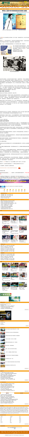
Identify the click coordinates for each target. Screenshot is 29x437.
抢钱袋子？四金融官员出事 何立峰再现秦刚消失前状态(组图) (8, 375)
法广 (5, 409)
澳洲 (14, 412)
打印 (23, 12)
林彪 (26, 412)
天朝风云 (3, 7)
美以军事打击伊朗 (2, 322)
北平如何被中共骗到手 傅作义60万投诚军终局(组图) (6, 306)
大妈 (12, 410)
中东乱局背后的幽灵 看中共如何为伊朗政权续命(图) (6, 376)
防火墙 (24, 410)
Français (21, 431)
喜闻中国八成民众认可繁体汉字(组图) (6, 196)
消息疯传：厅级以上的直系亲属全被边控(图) (6, 395)
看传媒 (21, 432)
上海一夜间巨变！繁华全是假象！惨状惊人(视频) (6, 378)
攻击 (22, 80)
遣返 (4, 412)
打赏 (20, 12)
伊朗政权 (16, 289)
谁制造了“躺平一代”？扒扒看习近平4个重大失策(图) (7, 245)
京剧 (15, 186)
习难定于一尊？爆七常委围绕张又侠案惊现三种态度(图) (7, 383)
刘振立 (5, 223)
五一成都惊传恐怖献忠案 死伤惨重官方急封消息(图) (6, 372)
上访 (0, 411)
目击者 (17, 233)
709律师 (27, 410)
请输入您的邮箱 (10, 427)
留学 (2, 412)
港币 (25, 409)
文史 (20, 6)
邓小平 (24, 412)
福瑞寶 (24, 432)
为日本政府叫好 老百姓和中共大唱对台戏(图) (6, 384)
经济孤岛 (24, 289)
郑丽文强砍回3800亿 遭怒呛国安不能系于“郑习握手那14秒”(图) (8, 400)
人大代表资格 (8, 223)
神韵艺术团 (8, 432)
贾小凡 (1, 417)
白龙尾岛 (14, 411)
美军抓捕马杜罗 (2, 324)
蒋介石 (21, 412)
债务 (15, 409)
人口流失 (5, 280)
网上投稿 (2, 431)
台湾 (7, 410)
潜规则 (9, 280)
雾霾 (20, 410)
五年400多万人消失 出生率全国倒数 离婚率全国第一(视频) (6, 278)
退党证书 (27, 432)
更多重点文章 (26, 368)
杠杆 (16, 409)
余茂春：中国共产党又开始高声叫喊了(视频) (11, 348)
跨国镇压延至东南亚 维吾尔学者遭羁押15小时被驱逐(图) (12, 335)
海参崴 (5, 410)
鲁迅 (2, 37)
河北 (14, 233)
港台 (11, 6)
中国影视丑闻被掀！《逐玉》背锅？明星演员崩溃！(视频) (14, 269)
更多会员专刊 (26, 309)
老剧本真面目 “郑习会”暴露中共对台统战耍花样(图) (7, 259)
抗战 (18, 412)
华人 (26, 411)
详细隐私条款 (17, 1)
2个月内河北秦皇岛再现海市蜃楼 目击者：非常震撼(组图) (14, 231)
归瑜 (20, 417)
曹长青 (11, 422)
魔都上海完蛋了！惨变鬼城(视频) (9, 345)
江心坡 (15, 411)
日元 (24, 409)
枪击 (3, 233)
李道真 (11, 417)
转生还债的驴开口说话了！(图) (9, 358)
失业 (13, 279)
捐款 (7, 431)
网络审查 (4, 411)
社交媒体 (7, 409)
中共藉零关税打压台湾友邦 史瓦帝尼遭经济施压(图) (11, 332)
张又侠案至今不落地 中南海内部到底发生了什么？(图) (7, 387)
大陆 (4, 6)
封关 (21, 289)
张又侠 (4, 223)
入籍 (7, 412)
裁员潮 (12, 279)
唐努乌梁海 (9, 411)
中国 (19, 186)
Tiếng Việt (24, 431)
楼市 (0, 410)
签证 (5, 412)
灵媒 (7, 233)
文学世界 (15, 7)
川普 (22, 232)
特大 (25, 12)
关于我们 (10, 431)
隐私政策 (16, 431)
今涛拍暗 (11, 416)
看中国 (6, 3)
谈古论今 (9, 7)
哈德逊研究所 (23, 279)
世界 (18, 6)
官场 (7, 6)
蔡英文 (8, 410)
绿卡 (9, 412)
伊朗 (21, 232)
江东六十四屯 (6, 411)
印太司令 (26, 279)
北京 (9, 410)
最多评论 (7, 393)
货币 (20, 409)
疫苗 (15, 410)
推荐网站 (2, 432)
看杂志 (14, 432)
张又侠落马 (1, 323)
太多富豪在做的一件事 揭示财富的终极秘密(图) (6, 308)
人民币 (21, 409)
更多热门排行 (26, 391)
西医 (21, 186)
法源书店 (12, 432)
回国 (6, 412)
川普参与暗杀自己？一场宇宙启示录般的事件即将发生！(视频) (5, 231)
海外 (11, 412)
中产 (4, 410)
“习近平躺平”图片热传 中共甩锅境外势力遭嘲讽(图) (11, 355)
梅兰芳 (17, 186)
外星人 (6, 233)
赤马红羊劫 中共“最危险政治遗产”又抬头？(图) (7, 247)
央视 (25, 411)
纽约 (16, 6)
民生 (10, 412)
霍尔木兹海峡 (13, 289)
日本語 (27, 431)
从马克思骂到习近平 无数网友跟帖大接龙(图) (6, 389)
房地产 (27, 409)
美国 (9, 6)
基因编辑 (22, 410)
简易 (20, 416)
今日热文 (1, 214)
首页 (2, 6)
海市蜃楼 (12, 233)
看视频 (17, 432)
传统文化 (18, 7)
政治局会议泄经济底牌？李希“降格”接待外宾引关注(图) (7, 386)
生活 (22, 6)
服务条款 (13, 431)
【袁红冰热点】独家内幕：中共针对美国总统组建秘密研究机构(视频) (9, 399)
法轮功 (2, 411)
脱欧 (12, 409)
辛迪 (20, 422)
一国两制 (4, 409)
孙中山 (19, 412)
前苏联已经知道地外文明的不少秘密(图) (5, 377)
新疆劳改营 (19, 411)
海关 (3, 412)
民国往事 (6, 7)
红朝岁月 (12, 7)
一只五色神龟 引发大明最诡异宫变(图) (5, 307)
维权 (25, 410)
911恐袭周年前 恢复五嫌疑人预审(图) (6, 207)
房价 (13, 410)
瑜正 (10, 421)
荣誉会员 (25, 176)
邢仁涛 (1, 421)
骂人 (3, 40)
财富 (3, 410)
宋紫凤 (1, 416)
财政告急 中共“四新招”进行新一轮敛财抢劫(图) (7, 246)
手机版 (17, 12)
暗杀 (4, 233)
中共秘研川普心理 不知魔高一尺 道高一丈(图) (6, 374)
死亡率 (7, 280)
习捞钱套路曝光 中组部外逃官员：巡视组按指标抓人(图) (7, 397)
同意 (25, 1)
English (18, 431)
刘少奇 (27, 412)
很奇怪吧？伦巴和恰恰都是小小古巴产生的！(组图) (7, 258)
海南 (20, 289)
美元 (17, 409)
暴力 (25, 48)
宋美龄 (23, 412)
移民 (27, 411)
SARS (17, 411)
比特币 (19, 409)
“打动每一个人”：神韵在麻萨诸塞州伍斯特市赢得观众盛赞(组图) (8, 373)
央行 (13, 409)
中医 (20, 186)
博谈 (13, 6)
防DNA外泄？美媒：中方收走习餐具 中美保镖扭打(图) (7, 396)
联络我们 (5, 431)
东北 (3, 280)
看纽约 (19, 432)
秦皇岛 (16, 233)
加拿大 (11, 409)
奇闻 (25, 6)
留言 (22, 12)
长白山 (11, 411)
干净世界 (5, 432)
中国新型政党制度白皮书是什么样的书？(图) (7, 208)
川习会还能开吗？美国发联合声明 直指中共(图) (6, 385)
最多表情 (21, 393)
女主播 (23, 411)
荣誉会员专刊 (2, 302)
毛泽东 (4, 161)
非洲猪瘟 (17, 410)
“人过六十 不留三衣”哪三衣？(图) (4, 388)
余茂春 (21, 279)
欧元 (23, 409)
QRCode (7, 186)
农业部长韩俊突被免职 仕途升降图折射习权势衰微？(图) (7, 390)
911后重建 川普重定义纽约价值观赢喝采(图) (6, 206)
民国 (15, 412)
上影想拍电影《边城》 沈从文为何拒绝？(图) (7, 194)
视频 (27, 6)
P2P (19, 410)
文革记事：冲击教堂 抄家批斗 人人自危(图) (6, 205)
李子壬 (1, 422)
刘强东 (11, 410)
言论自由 (22, 411)
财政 (1, 410)
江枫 (20, 421)
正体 (19, 12)
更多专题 (27, 325)
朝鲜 (9, 409)
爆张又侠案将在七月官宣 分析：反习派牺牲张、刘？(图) (6, 222)
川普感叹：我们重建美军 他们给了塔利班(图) (7, 204)
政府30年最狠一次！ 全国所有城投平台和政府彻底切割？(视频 (6, 288)
